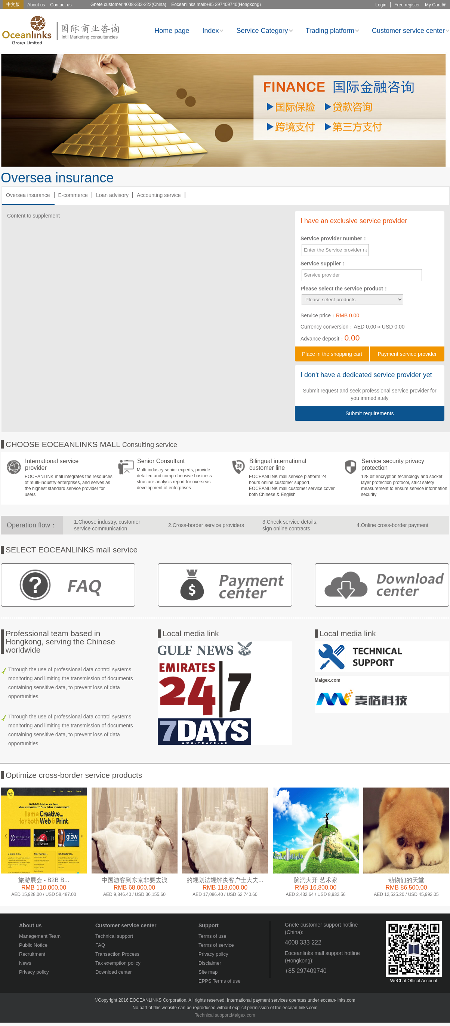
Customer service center (410, 30)
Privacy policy (34, 972)
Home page (171, 30)
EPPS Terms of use (219, 981)
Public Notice (33, 945)
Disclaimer (209, 963)
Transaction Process (117, 954)
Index (212, 30)
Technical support (114, 936)
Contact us (60, 4)
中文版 (13, 4)
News (25, 963)
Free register (407, 4)
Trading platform (332, 30)
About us (36, 4)
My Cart (436, 4)
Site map (208, 972)
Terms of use (212, 936)
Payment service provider (407, 354)
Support (208, 925)
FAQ (100, 945)
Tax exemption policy (118, 963)
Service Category (264, 30)
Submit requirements (369, 413)
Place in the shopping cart (332, 354)
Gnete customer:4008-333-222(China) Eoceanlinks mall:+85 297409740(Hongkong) (175, 4)
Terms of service (216, 945)
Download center (113, 972)
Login (380, 4)
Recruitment (32, 954)
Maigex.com (243, 1015)
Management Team (40, 936)
